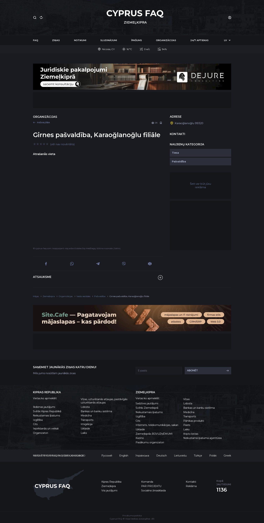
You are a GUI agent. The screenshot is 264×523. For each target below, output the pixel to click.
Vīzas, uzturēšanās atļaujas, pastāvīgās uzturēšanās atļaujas (104, 401)
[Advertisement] (132, 100)
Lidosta (85, 407)
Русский (106, 455)
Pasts (186, 425)
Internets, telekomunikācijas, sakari (157, 425)
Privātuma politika (132, 515)
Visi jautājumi (109, 490)
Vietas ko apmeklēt (45, 398)
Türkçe (198, 455)
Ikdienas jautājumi (44, 407)
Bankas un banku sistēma (96, 411)
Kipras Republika (111, 481)
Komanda (147, 481)
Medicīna (86, 415)
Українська (142, 455)
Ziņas (56, 40)
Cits (35, 424)
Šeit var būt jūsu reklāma (200, 185)
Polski (212, 455)
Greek (227, 455)
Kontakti (191, 481)
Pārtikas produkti (193, 420)
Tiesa (175, 152)
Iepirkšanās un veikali (46, 428)
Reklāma (191, 486)
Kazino (140, 438)
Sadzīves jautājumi (147, 403)
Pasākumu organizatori (150, 442)
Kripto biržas (190, 433)
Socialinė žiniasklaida (153, 490)
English (123, 455)
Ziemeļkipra (108, 486)
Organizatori (40, 433)
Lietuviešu (180, 455)
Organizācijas (166, 40)
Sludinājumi (108, 40)
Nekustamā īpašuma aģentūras (202, 438)
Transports (87, 420)
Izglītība (38, 420)
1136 (221, 489)
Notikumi (80, 40)
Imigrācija (86, 424)
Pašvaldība (179, 161)
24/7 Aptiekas (199, 40)
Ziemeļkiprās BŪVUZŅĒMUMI (154, 433)
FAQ (35, 40)
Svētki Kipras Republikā (47, 411)
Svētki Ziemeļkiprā (147, 407)
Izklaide (85, 428)
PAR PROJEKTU (151, 486)
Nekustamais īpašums (46, 415)
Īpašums (136, 40)
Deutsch (161, 455)
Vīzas (186, 399)
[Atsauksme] (160, 277)
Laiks (84, 433)
